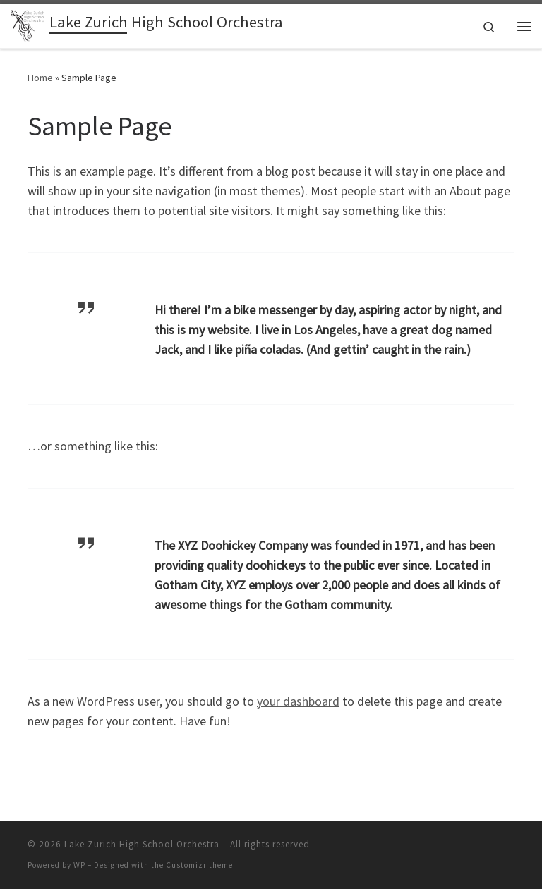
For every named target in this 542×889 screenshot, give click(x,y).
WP (79, 865)
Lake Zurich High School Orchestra (141, 844)
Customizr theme (199, 865)
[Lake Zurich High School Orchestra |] (27, 24)
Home (40, 77)
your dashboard (298, 701)
